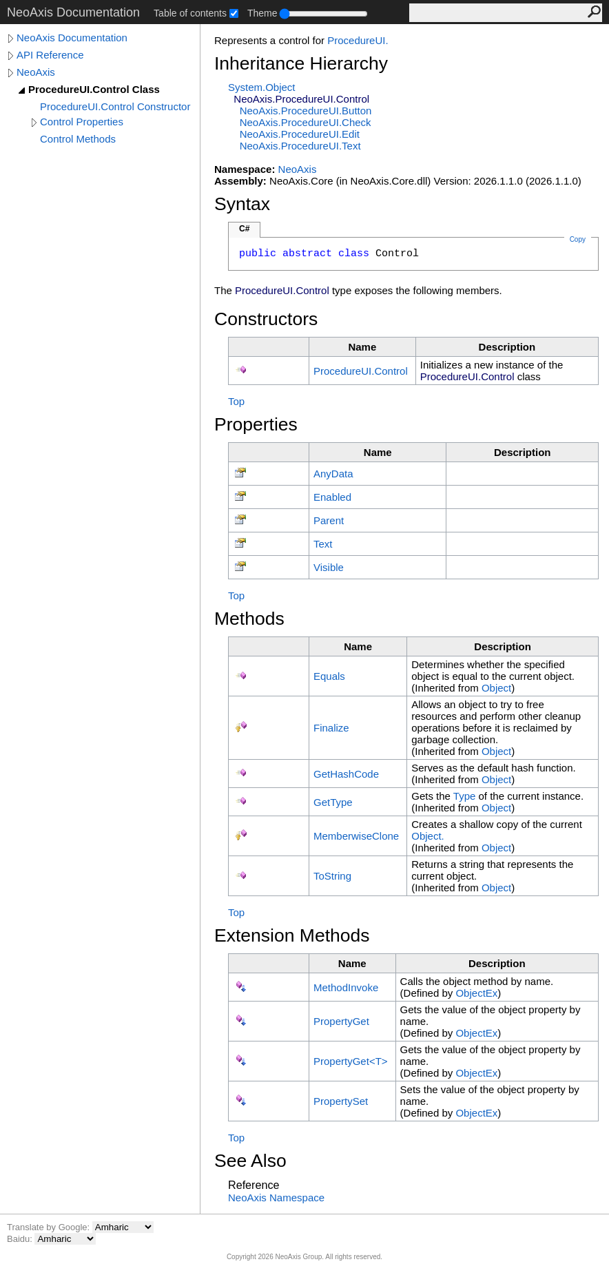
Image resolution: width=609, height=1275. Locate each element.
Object (496, 688)
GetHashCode (346, 774)
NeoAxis (36, 72)
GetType (333, 802)
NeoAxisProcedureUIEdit (300, 134)
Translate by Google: (49, 1227)
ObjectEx (476, 993)
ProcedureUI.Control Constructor (115, 106)
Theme (262, 13)
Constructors (266, 319)
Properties (256, 424)
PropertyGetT (350, 1061)
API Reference (50, 55)
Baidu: (20, 1239)
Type (464, 796)
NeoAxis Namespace (276, 1197)
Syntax (242, 204)
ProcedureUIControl (360, 371)
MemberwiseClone (356, 836)
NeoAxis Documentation (72, 37)
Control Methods (78, 139)
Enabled (332, 497)
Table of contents (190, 13)
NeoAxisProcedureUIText (300, 146)
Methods (249, 618)
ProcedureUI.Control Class (94, 89)
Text (323, 544)
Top (236, 401)
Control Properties (81, 121)
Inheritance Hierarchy (301, 63)
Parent (328, 520)
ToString (332, 876)
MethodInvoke (345, 987)
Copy (578, 239)
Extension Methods (292, 935)
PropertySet (340, 1101)
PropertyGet (341, 1021)
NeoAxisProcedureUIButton (306, 110)
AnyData (333, 473)
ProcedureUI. (357, 40)
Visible (328, 567)
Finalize (331, 728)
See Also (250, 1160)
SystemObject (262, 87)
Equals (329, 676)
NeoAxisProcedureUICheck (305, 122)
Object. (427, 836)
